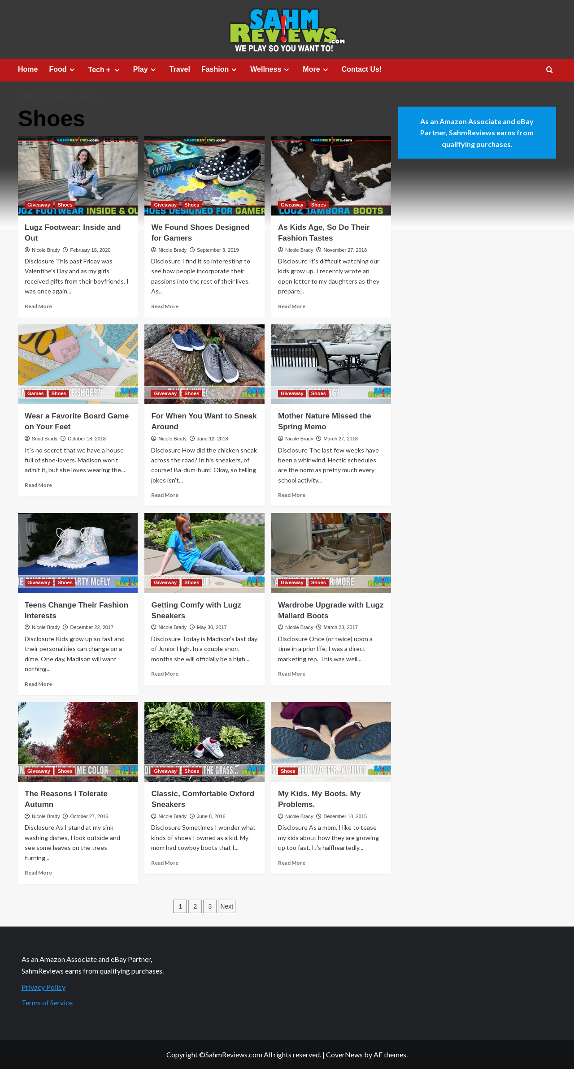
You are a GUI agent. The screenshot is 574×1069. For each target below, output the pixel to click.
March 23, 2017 (340, 627)
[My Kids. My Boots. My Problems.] (331, 742)
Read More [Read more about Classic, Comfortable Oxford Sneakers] (164, 862)
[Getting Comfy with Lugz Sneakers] (204, 553)
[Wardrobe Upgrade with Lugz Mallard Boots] (331, 553)
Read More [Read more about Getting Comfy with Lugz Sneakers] (164, 673)
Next (226, 906)
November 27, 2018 (345, 250)
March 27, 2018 (340, 438)
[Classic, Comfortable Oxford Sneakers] (204, 742)
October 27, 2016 (89, 816)
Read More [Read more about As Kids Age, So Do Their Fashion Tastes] (291, 306)
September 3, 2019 (218, 250)
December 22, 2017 (91, 627)
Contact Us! (362, 69)
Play (145, 69)
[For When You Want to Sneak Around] (204, 364)
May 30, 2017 (212, 627)
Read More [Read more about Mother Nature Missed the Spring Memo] (291, 494)
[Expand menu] (72, 69)
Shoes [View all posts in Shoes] (65, 204)
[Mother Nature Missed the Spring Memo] (331, 364)
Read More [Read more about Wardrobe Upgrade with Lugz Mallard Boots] (291, 673)
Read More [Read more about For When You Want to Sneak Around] (164, 494)
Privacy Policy (43, 987)
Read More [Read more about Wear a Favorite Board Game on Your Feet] (38, 485)
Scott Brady (44, 438)
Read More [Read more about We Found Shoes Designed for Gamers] (164, 306)
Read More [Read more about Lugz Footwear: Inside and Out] (38, 306)
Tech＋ (105, 70)
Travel (180, 69)
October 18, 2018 (87, 438)
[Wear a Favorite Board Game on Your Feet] (78, 364)
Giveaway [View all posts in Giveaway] (38, 204)
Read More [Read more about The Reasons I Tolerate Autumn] (38, 872)
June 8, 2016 (211, 816)
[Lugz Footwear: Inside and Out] (78, 176)
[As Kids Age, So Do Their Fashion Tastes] (331, 176)
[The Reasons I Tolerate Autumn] (78, 742)
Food (63, 69)
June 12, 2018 (212, 438)
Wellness (270, 69)
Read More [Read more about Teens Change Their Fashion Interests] (38, 684)
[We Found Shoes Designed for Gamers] (204, 176)
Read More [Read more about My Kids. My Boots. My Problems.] (291, 862)
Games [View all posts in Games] (35, 393)
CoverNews (344, 1054)
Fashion (220, 69)
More (316, 69)
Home (28, 69)
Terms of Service (47, 1002)
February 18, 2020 (90, 250)
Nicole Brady (46, 250)
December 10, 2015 (345, 816)
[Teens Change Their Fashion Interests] (78, 553)
